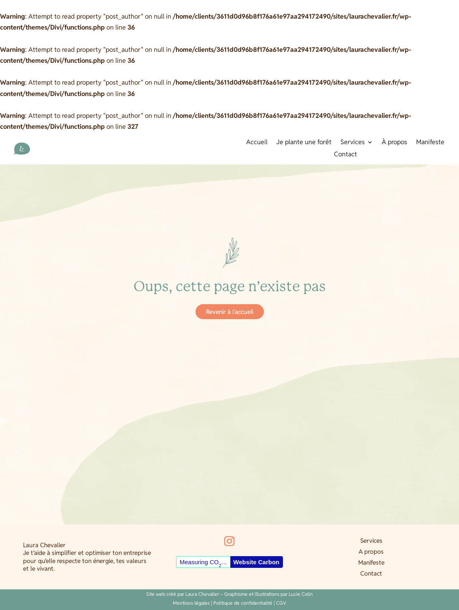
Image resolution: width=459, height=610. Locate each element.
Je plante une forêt (304, 142)
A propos (371, 551)
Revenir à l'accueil (229, 312)
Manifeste (430, 142)
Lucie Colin (301, 594)
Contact (345, 154)
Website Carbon (256, 562)
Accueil (257, 142)
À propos (394, 142)
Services (352, 142)
